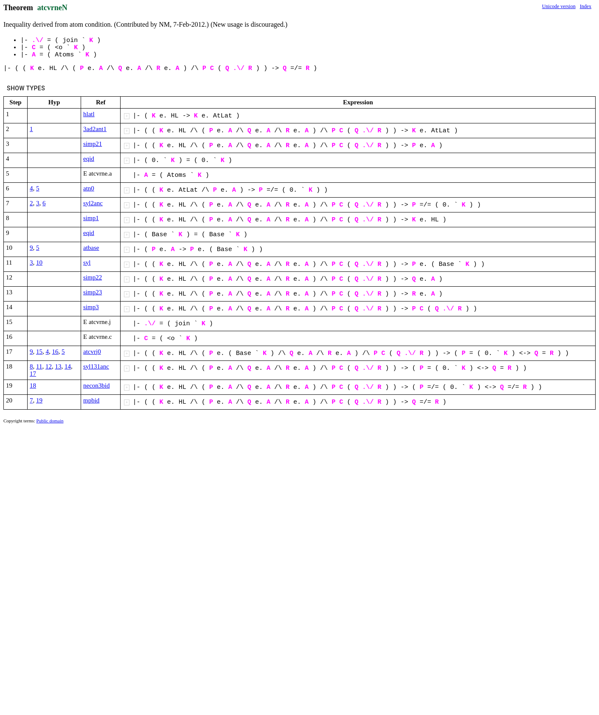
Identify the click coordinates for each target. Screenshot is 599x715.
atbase (91, 247)
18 (33, 385)
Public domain (50, 420)
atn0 (88, 188)
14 (68, 366)
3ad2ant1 (95, 129)
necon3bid (96, 385)
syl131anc (96, 366)
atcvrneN (52, 7)
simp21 (92, 143)
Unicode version (559, 6)
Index (585, 6)
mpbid (91, 400)
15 (39, 351)
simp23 (92, 292)
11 (39, 366)
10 (39, 262)
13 (58, 366)
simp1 (91, 218)
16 (55, 351)
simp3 (91, 307)
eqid (88, 158)
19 (39, 400)
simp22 (92, 277)
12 (48, 366)
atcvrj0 (92, 351)
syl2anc (93, 203)
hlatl (89, 114)
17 (33, 373)
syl (87, 262)
